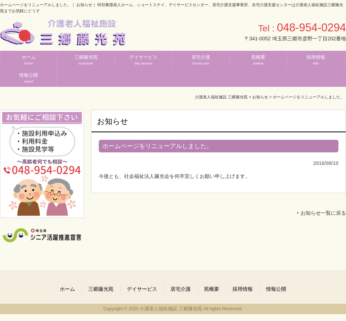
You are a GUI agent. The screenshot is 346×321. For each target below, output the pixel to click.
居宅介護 (180, 289)
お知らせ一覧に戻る (323, 213)
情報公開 (276, 289)
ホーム (67, 289)
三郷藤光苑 (101, 289)
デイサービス (142, 289)
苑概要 (211, 289)
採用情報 (242, 289)
